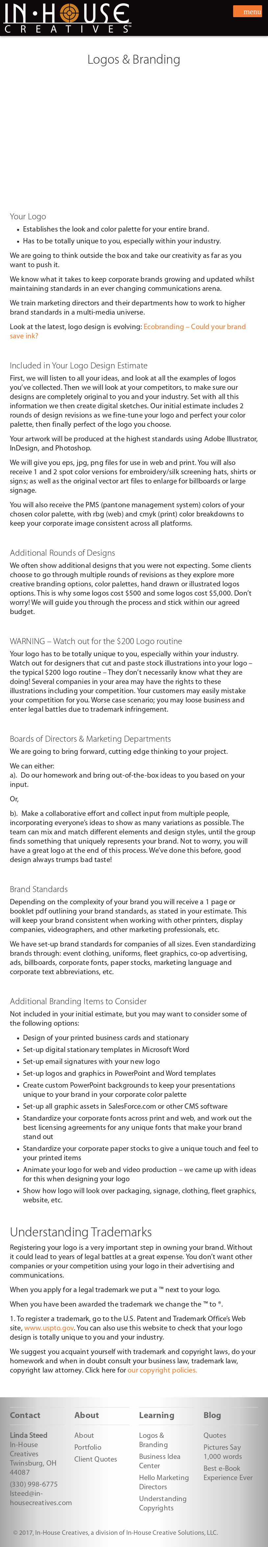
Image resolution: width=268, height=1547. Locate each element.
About (84, 1436)
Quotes (215, 1436)
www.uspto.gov (49, 1328)
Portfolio (87, 1448)
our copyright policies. (162, 1371)
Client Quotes (95, 1460)
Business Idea (160, 1457)
